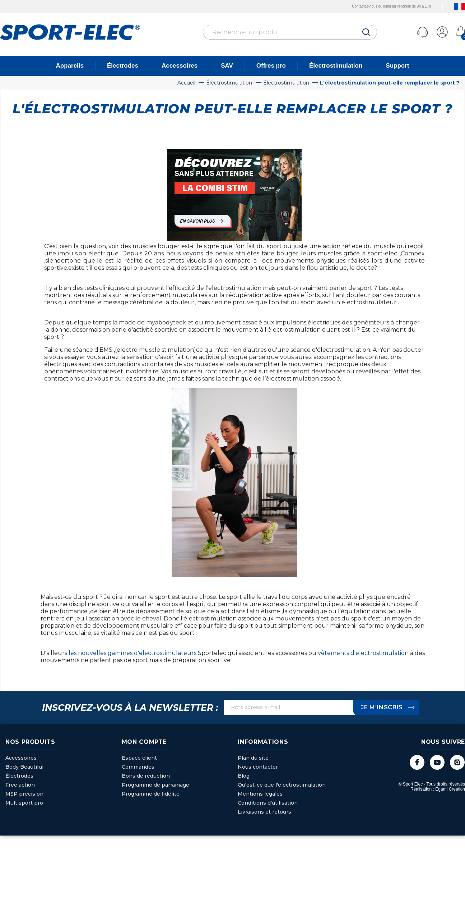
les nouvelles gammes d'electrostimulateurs (133, 653)
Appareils (70, 65)
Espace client (139, 758)
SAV (227, 65)
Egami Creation (450, 789)
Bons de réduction (146, 776)
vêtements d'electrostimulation (364, 653)
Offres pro (271, 65)
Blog (244, 776)
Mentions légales (260, 794)
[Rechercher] (290, 32)
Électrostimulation (335, 65)
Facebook (416, 762)
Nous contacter (258, 767)
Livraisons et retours (264, 812)
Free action (20, 785)
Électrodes (122, 65)
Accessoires (179, 65)
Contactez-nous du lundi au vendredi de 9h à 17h (380, 6)
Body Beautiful (24, 767)
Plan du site (253, 758)
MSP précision (24, 794)
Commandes (138, 767)
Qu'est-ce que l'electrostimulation (282, 785)
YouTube (436, 762)
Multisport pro (24, 803)
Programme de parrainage (155, 785)
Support (397, 65)
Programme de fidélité (151, 794)
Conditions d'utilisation (268, 803)
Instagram (457, 762)
